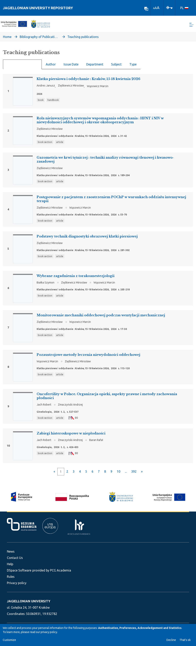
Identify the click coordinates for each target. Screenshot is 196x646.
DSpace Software (19, 570)
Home (7, 38)
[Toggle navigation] (191, 25)
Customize (9, 639)
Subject (116, 66)
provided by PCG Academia (51, 570)
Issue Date (71, 66)
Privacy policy (16, 583)
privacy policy (49, 632)
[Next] (142, 473)
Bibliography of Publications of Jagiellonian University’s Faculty (39, 38)
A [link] (154, 8)
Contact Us (15, 557)
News (11, 551)
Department (94, 66)
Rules (11, 576)
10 (118, 473)
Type (133, 66)
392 (134, 473)
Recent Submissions (22, 66)
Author (51, 66)
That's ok (185, 639)
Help (10, 564)
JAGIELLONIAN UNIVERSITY (28, 601)
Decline (171, 639)
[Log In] (169, 7)
